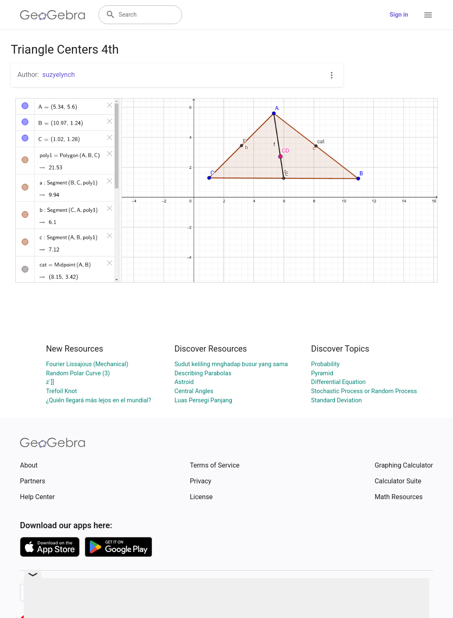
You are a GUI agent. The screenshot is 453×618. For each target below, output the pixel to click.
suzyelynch (58, 75)
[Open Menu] (428, 15)
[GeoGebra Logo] (52, 15)
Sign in (399, 14)
